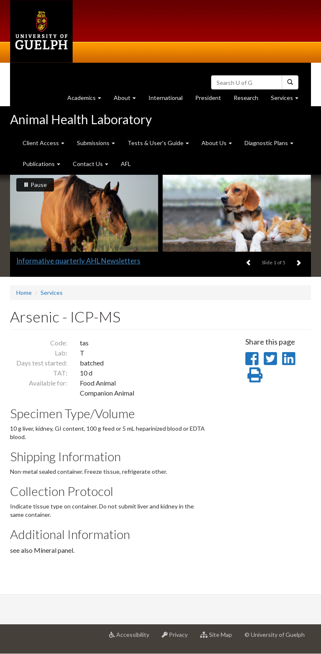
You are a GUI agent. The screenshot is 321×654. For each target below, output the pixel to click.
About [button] (128, 99)
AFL (126, 163)
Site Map (219, 637)
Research (249, 99)
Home (24, 292)
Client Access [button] (43, 142)
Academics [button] (87, 99)
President (208, 97)
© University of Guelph (275, 634)
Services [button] (288, 99)
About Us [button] (216, 142)
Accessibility (132, 637)
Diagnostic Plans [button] (269, 142)
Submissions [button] (96, 142)
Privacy (178, 637)
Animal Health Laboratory (81, 119)
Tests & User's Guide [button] (158, 142)
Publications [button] (41, 163)
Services (52, 292)
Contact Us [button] (90, 163)
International (165, 97)
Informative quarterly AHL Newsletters (78, 260)
